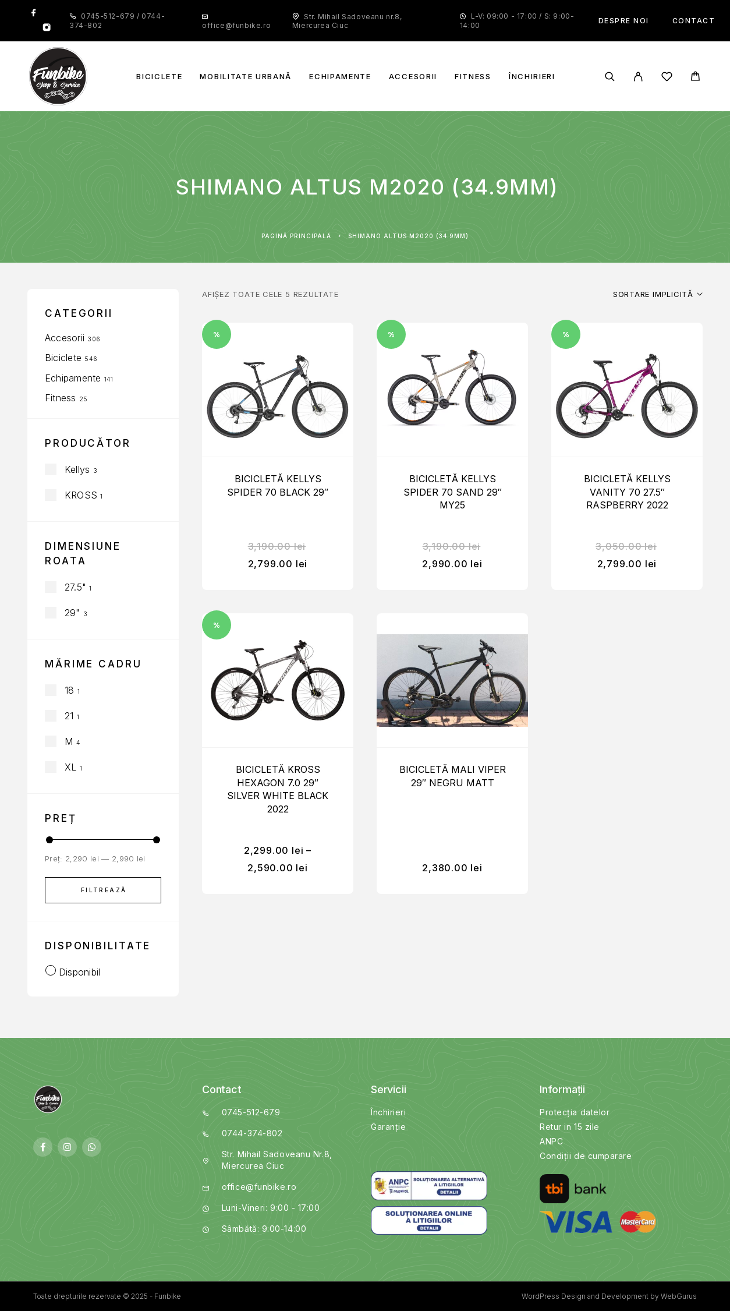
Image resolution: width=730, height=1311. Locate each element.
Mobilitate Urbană (246, 76)
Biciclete (159, 76)
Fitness (473, 76)
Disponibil (79, 972)
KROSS (81, 495)
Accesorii (413, 76)
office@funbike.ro (236, 25)
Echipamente (340, 76)
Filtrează (104, 889)
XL (70, 767)
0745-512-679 (109, 16)
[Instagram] (46, 28)
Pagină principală (296, 235)
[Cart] (695, 77)
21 (69, 716)
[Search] (610, 76)
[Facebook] (33, 13)
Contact (693, 20)
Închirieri (532, 76)
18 (69, 690)
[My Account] (638, 76)
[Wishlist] (667, 78)
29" (72, 613)
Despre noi (623, 20)
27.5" (75, 587)
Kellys (77, 469)
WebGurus (679, 1296)
